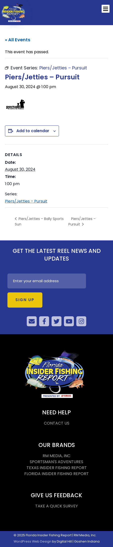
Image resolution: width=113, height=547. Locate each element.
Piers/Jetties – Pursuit (26, 201)
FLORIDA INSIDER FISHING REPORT (56, 474)
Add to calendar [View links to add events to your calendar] (32, 131)
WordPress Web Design (32, 541)
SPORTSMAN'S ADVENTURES (56, 462)
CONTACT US (56, 423)
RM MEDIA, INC (56, 456)
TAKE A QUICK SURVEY (56, 506)
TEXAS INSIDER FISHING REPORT (57, 468)
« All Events (17, 40)
